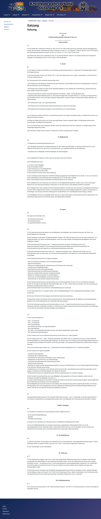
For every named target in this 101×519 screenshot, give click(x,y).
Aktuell (15, 15)
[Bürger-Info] (53, 15)
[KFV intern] (65, 15)
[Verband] (28, 15)
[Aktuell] (18, 15)
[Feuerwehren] (41, 15)
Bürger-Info (48, 15)
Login (4, 506)
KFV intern (60, 15)
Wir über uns (7, 21)
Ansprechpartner (8, 24)
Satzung (6, 27)
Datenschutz (6, 514)
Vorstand (6, 29)
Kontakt (5, 509)
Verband (24, 15)
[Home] (9, 15)
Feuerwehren (36, 15)
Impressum (6, 511)
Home (6, 15)
